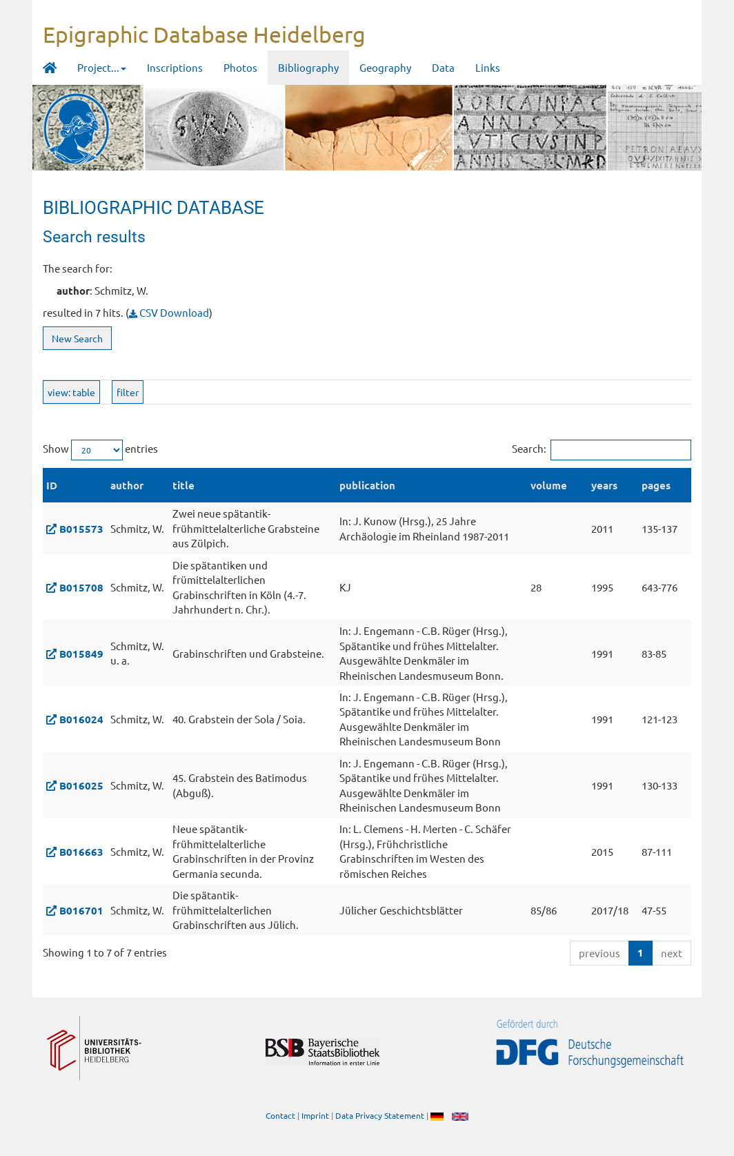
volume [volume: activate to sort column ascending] (548, 485)
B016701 (81, 910)
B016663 (81, 852)
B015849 (81, 653)
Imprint (315, 1115)
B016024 (81, 719)
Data (443, 67)
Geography (385, 67)
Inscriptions (175, 67)
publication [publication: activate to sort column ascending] (367, 485)
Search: (601, 450)
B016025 (81, 785)
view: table (71, 392)
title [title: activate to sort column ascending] (183, 485)
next (671, 952)
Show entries (100, 450)
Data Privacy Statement (379, 1115)
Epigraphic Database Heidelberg (204, 34)
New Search (77, 338)
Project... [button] (101, 67)
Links (487, 67)
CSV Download (169, 312)
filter (128, 392)
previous (599, 952)
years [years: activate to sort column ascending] (604, 485)
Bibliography (308, 67)
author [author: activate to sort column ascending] (126, 485)
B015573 (81, 529)
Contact (280, 1115)
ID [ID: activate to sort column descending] (51, 485)
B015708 (81, 587)
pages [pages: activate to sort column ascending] (656, 485)
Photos (240, 67)
